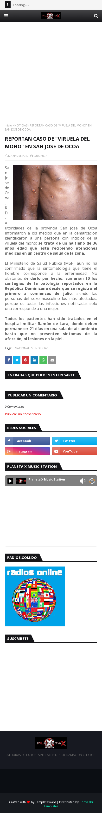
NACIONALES (23, 348)
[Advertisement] (51, 72)
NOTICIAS (20, 125)
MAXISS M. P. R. (18, 156)
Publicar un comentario (23, 414)
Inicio (8, 125)
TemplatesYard (45, 802)
